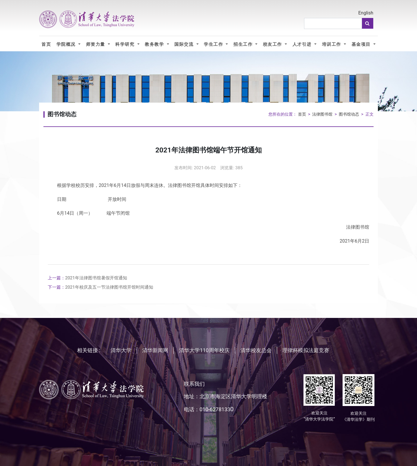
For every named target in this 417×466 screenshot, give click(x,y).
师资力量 (96, 44)
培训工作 (332, 44)
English (365, 13)
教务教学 (155, 44)
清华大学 (121, 350)
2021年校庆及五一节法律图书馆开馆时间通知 (100, 287)
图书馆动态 (349, 114)
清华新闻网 (155, 350)
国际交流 (184, 44)
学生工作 (214, 44)
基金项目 (362, 44)
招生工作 (243, 44)
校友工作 (273, 44)
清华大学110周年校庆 (204, 350)
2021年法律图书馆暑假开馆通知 (87, 278)
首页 (46, 44)
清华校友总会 (256, 350)
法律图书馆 (322, 114)
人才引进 (302, 44)
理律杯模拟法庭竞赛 (305, 350)
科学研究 (125, 44)
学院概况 (66, 44)
